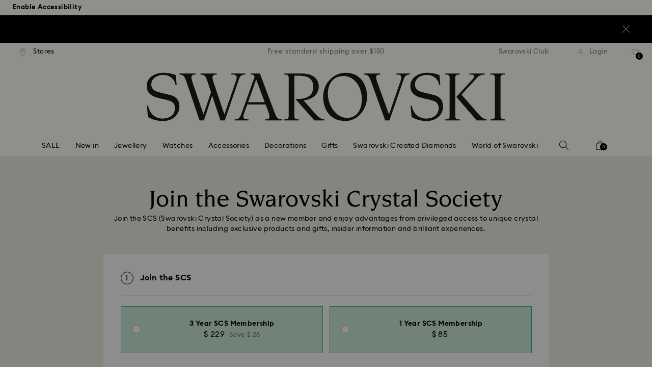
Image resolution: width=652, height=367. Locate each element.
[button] (493, 123)
